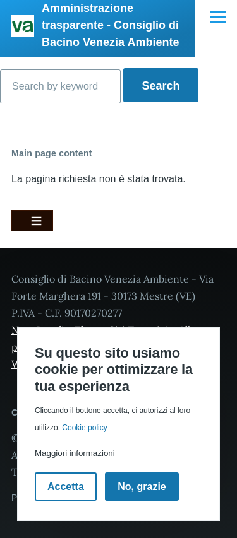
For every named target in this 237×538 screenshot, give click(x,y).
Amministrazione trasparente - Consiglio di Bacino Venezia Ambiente (110, 25)
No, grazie (142, 486)
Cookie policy (84, 427)
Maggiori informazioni (75, 453)
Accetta (65, 486)
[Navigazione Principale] (218, 17)
